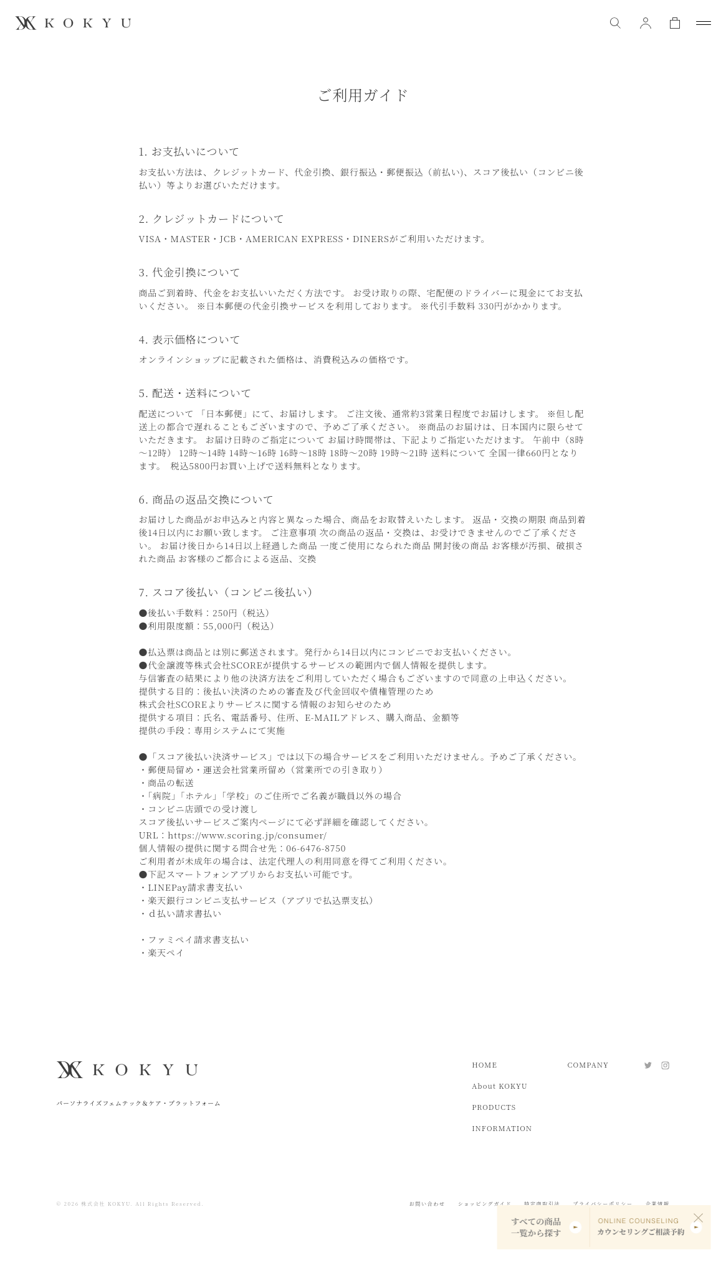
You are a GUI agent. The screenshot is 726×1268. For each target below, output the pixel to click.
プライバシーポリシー (603, 1203)
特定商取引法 (542, 1203)
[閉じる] (698, 1217)
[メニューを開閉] (703, 23)
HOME (484, 1064)
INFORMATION (502, 1128)
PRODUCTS (494, 1107)
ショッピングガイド (485, 1203)
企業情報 (658, 1203)
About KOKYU (500, 1086)
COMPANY (588, 1064)
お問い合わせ (427, 1203)
